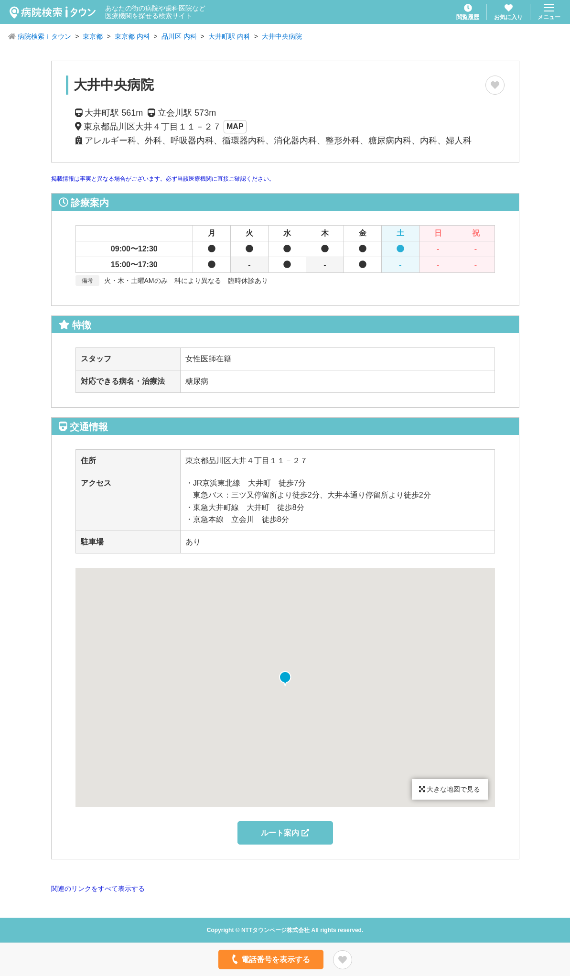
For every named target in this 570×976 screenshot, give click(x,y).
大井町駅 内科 (229, 36)
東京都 (93, 36)
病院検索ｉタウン (44, 36)
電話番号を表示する (270, 959)
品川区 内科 (179, 36)
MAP (235, 126)
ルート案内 (285, 833)
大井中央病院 (282, 36)
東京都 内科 (132, 36)
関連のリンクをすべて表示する (98, 888)
